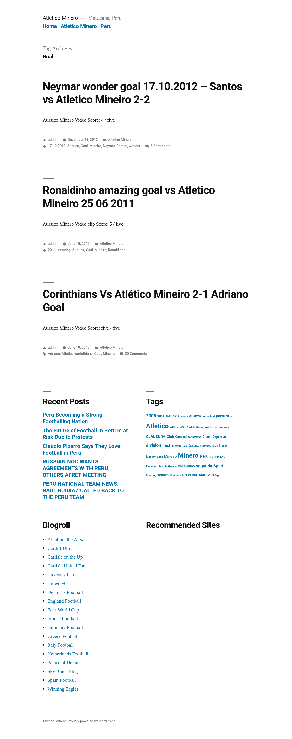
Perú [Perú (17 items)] (204, 456)
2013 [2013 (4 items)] (176, 416)
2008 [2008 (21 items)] (151, 416)
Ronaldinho (116, 250)
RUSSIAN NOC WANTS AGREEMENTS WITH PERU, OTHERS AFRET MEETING (76, 468)
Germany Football (65, 627)
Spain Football (62, 680)
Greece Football (63, 636)
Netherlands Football (68, 654)
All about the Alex (65, 539)
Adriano (54, 354)
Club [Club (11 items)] (170, 437)
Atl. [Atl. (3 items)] (232, 416)
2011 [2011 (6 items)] (161, 416)
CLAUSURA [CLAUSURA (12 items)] (155, 436)
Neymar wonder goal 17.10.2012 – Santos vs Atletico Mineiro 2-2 (142, 93)
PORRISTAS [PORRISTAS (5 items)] (217, 456)
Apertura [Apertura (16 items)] (221, 416)
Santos (121, 146)
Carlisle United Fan (66, 566)
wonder (134, 146)
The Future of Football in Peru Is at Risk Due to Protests (85, 433)
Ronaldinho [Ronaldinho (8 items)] (186, 466)
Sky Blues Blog (63, 671)
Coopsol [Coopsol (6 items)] (181, 437)
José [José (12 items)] (216, 445)
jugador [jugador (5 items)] (151, 456)
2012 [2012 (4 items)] (169, 416)
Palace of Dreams (65, 662)
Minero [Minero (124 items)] (188, 455)
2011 (52, 250)
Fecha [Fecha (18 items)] (168, 445)
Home (50, 26)
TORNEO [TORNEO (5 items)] (163, 475)
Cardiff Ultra (60, 548)
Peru (105, 26)
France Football (63, 618)
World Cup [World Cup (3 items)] (213, 475)
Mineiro (95, 146)
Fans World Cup (63, 610)
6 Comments (160, 146)
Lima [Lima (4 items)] (160, 456)
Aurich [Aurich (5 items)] (191, 427)
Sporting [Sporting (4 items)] (151, 475)
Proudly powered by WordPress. (92, 721)
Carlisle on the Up (65, 557)
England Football (64, 601)
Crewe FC (57, 583)
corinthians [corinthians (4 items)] (194, 437)
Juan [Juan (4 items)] (224, 445)
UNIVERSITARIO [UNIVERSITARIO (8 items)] (194, 475)
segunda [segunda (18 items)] (204, 465)
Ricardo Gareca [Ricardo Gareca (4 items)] (167, 466)
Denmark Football (65, 592)
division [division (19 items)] (153, 445)
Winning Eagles (63, 689)
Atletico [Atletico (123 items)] (157, 426)
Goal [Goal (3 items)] (185, 446)
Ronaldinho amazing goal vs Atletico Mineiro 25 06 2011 (129, 197)
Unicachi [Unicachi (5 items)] (175, 475)
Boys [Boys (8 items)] (214, 427)
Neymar (109, 146)
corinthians (84, 354)
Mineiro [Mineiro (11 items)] (170, 456)
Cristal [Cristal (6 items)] (206, 437)
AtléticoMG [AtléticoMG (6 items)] (177, 427)
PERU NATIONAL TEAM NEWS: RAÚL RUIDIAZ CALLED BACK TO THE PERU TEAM (83, 490)
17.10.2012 (57, 146)
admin (53, 140)
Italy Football (61, 645)
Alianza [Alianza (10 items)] (195, 416)
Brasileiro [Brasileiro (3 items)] (224, 427)
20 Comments (136, 354)
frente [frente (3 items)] (178, 446)
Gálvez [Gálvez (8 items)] (194, 446)
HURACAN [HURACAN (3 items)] (205, 446)
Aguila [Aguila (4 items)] (184, 416)
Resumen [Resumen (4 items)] (151, 466)
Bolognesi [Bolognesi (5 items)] (202, 427)
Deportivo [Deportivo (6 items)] (219, 437)
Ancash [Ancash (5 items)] (207, 416)
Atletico (73, 146)
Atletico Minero (60, 18)
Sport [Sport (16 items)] (218, 465)
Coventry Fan (61, 574)
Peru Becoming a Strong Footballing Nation (73, 418)
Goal (84, 146)
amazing (64, 250)
